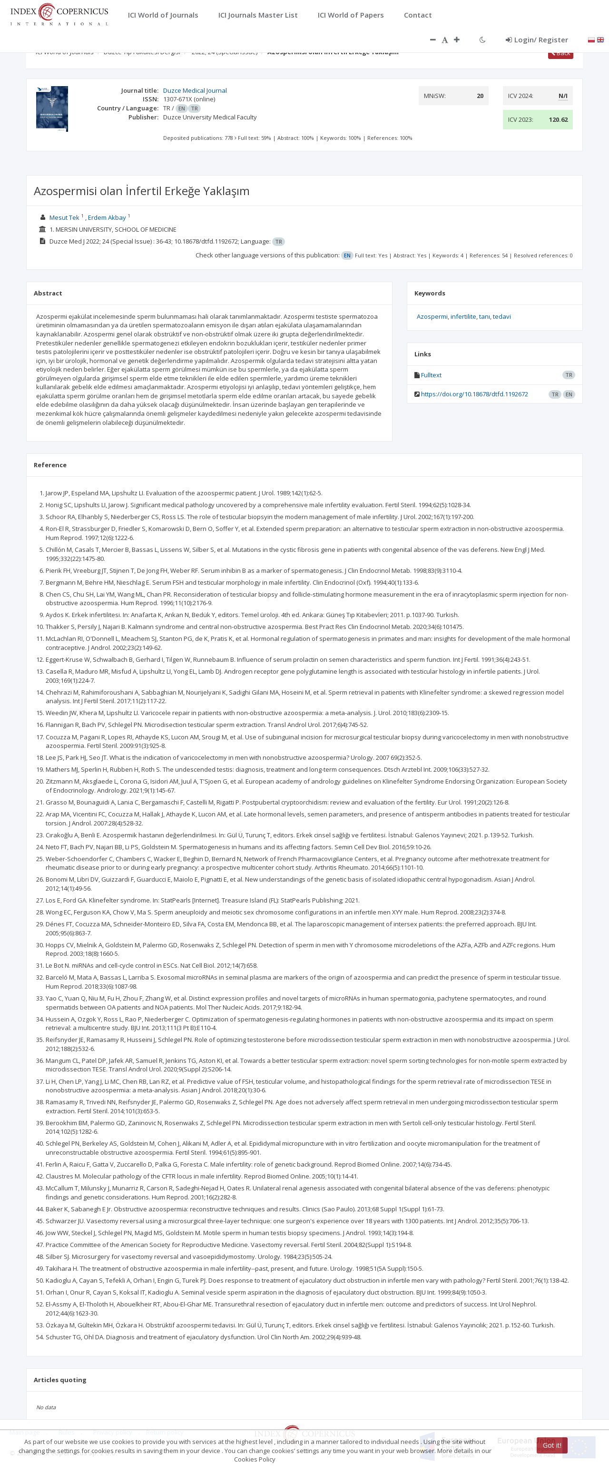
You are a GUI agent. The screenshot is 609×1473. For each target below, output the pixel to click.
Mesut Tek (64, 217)
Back (560, 53)
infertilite (463, 316)
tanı (484, 316)
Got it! (552, 1445)
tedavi (502, 316)
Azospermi (432, 316)
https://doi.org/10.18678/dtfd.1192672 (474, 394)
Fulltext (431, 375)
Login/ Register (537, 39)
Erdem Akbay (107, 217)
